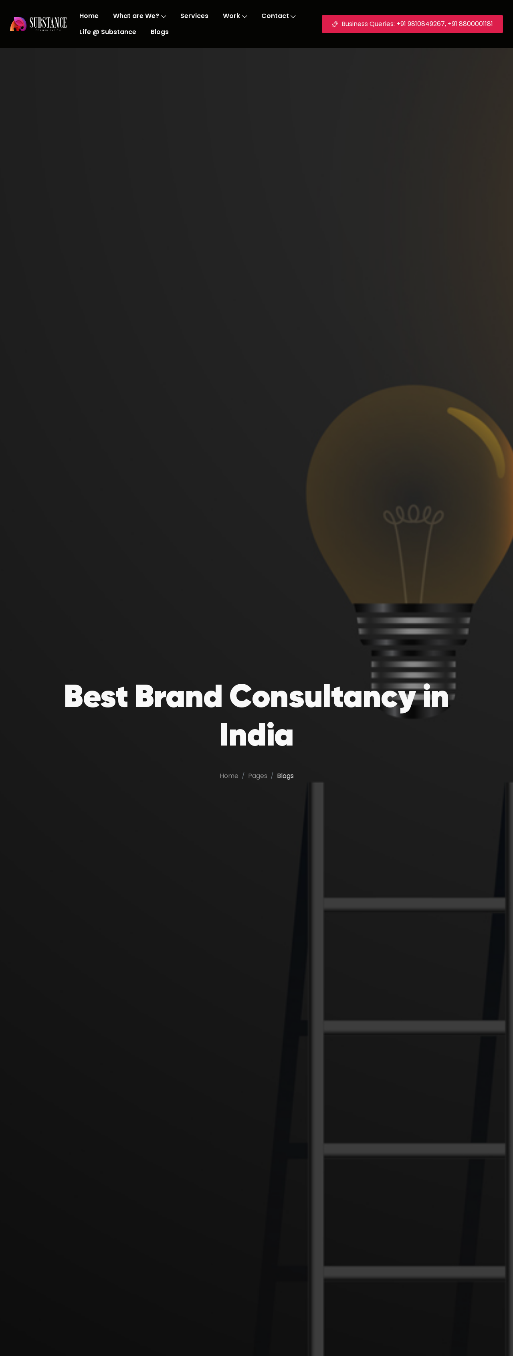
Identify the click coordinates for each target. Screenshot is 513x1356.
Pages (257, 775)
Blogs (160, 31)
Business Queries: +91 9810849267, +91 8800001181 (412, 23)
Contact (278, 15)
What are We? (139, 15)
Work (235, 15)
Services (194, 15)
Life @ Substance (107, 31)
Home (89, 15)
